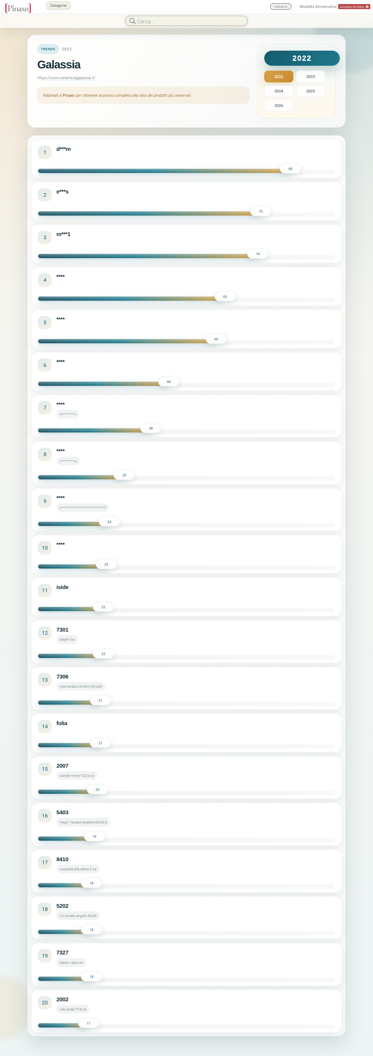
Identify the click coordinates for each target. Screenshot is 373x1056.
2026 (278, 105)
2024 (278, 91)
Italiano (280, 6)
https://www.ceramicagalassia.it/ (66, 77)
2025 (310, 91)
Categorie (58, 5)
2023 (310, 76)
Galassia (58, 64)
